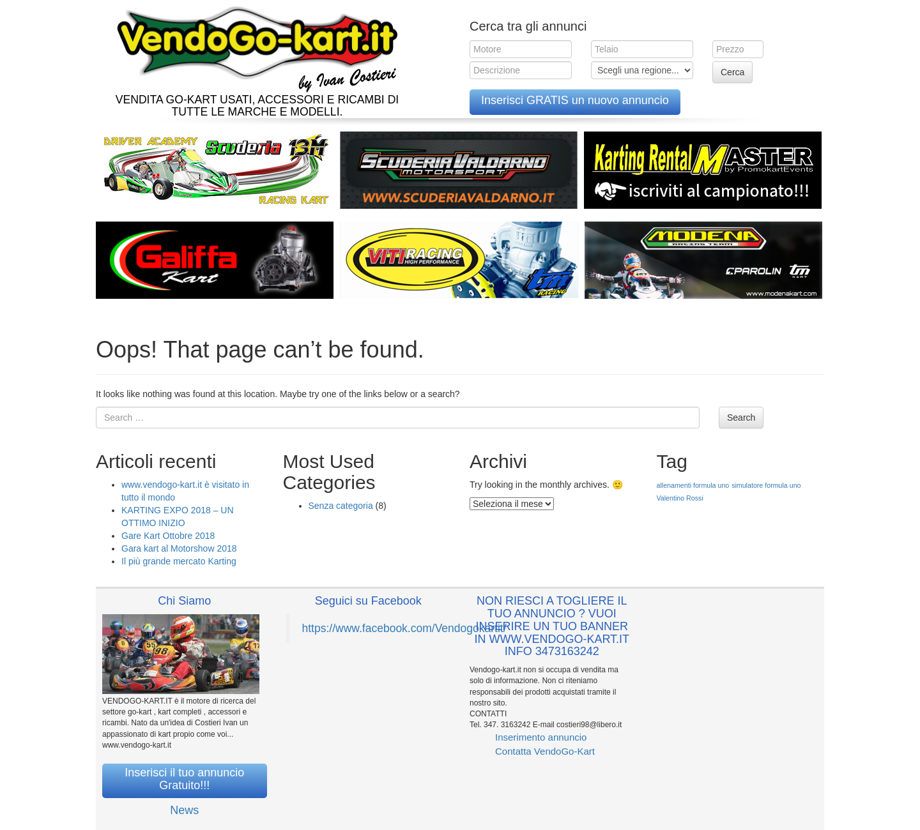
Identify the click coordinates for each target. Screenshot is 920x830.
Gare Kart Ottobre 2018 (168, 536)
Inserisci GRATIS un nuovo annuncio (575, 100)
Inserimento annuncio (540, 737)
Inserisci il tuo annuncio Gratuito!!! (184, 779)
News (184, 810)
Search (741, 417)
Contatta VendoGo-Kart (545, 751)
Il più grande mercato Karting (178, 561)
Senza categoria (341, 506)
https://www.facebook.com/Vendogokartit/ (404, 628)
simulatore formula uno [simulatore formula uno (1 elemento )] (766, 485)
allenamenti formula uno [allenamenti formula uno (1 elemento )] (693, 485)
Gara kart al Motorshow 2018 (179, 548)
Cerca (732, 72)
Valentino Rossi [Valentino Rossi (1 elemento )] (680, 498)
